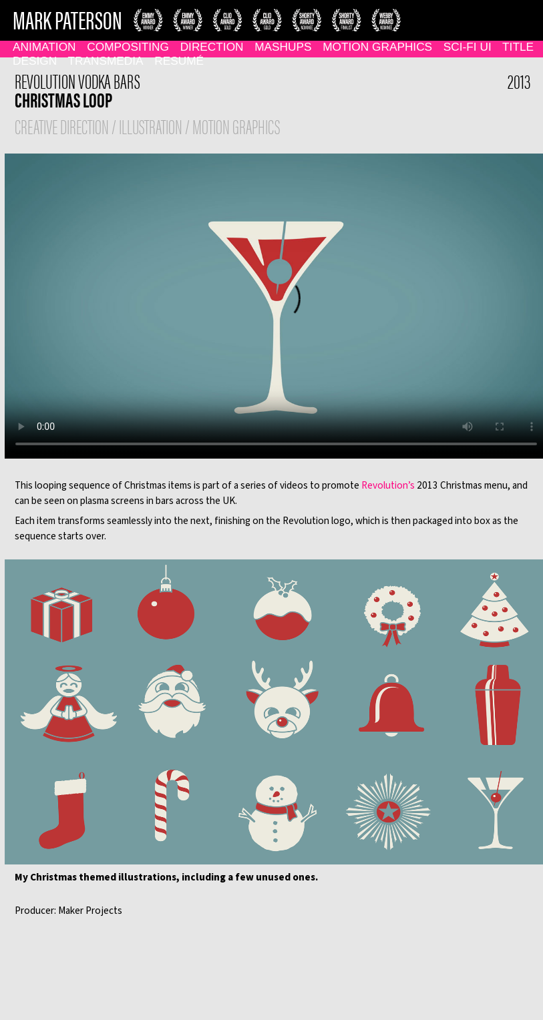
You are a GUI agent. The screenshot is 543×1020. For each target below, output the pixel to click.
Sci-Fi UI (467, 46)
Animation (44, 46)
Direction (212, 46)
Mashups (282, 46)
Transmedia (106, 60)
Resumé (179, 60)
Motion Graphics (377, 46)
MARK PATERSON (67, 19)
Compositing (128, 46)
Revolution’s (388, 485)
